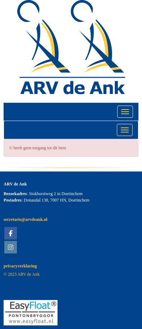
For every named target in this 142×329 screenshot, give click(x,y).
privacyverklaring (20, 265)
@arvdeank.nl (25, 219)
